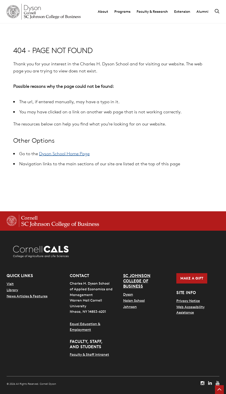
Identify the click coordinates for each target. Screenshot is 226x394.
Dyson (128, 294)
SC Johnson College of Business (137, 281)
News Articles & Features (27, 296)
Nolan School (134, 300)
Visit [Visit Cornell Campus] (10, 284)
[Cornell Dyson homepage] (44, 12)
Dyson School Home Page (64, 153)
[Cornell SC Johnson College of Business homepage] (53, 221)
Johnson (130, 306)
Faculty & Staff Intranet (89, 354)
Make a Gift (191, 278)
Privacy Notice (188, 300)
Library (12, 290)
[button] (106, 11)
